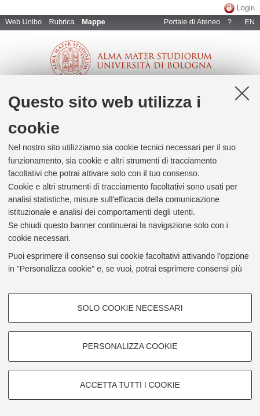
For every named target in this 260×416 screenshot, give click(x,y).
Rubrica (62, 21)
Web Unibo (23, 21)
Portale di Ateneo (192, 21)
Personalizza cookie (129, 346)
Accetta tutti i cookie (130, 384)
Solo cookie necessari (129, 308)
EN (249, 21)
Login (246, 7)
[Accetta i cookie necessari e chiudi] (242, 93)
